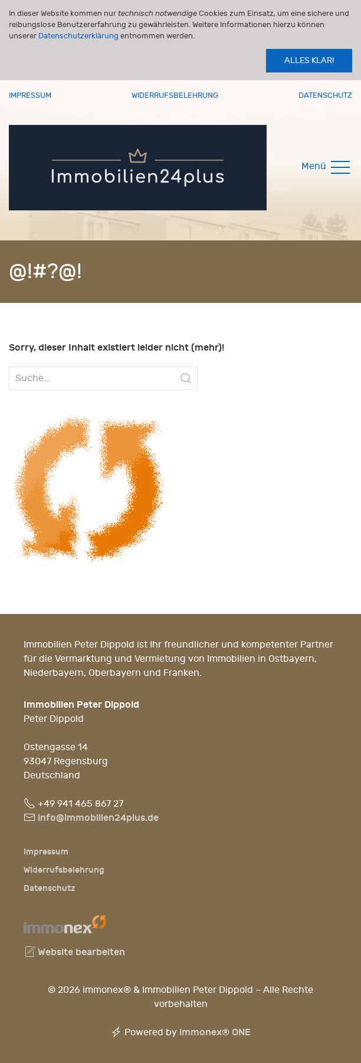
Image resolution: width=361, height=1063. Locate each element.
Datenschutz (325, 95)
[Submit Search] (186, 378)
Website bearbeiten (74, 952)
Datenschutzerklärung (78, 35)
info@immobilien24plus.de (98, 817)
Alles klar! (309, 60)
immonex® (215, 1032)
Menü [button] (326, 166)
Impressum (30, 95)
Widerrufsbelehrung (175, 95)
